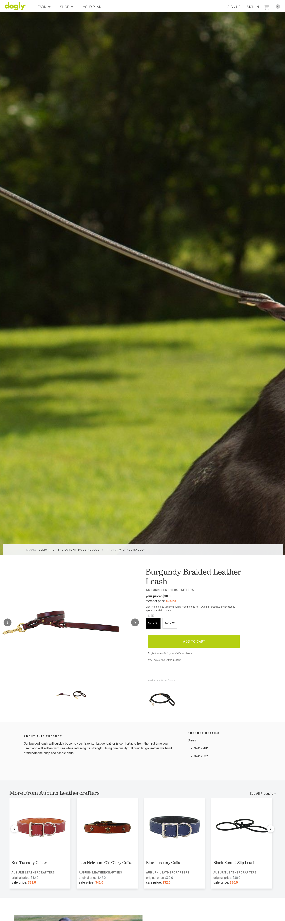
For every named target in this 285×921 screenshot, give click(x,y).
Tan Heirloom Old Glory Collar (106, 862)
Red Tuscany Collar (29, 862)
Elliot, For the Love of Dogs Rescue (69, 549)
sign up (160, 606)
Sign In (253, 7)
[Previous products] (14, 829)
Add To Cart (194, 641)
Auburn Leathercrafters (170, 590)
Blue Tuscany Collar (164, 862)
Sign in (149, 606)
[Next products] (271, 829)
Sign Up (233, 7)
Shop (66, 7)
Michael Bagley (132, 549)
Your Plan (92, 7)
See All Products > (263, 793)
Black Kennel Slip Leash (234, 862)
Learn (43, 7)
